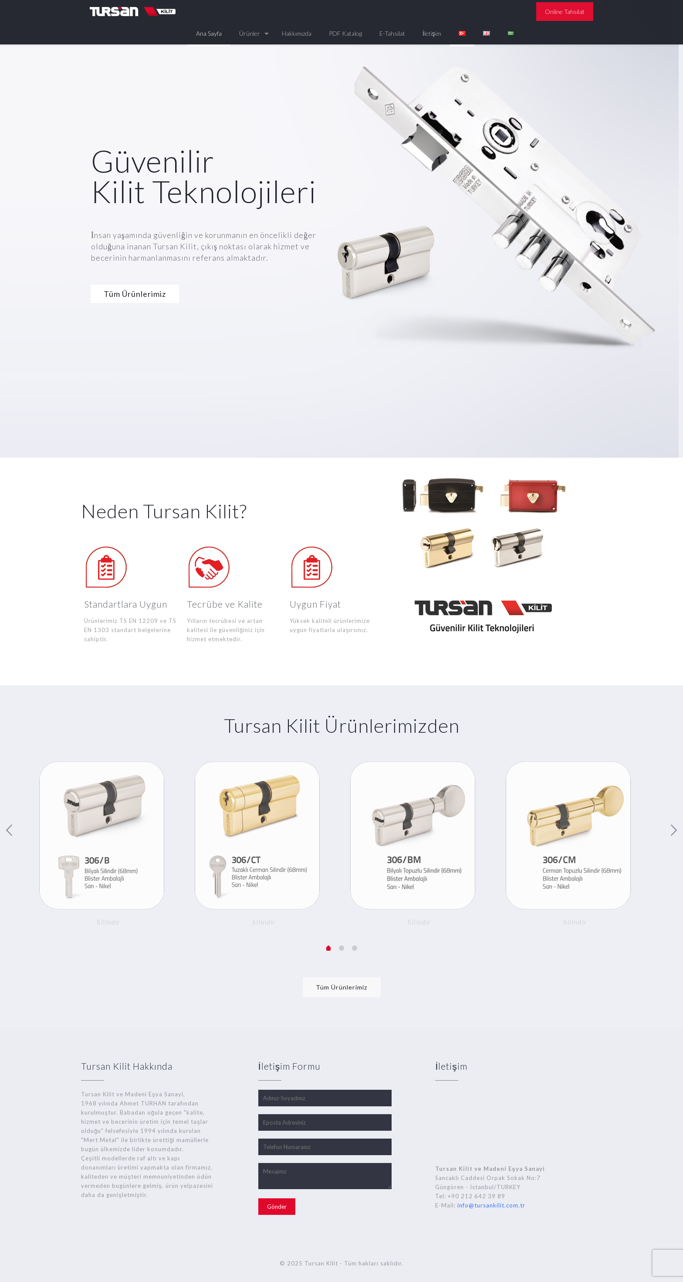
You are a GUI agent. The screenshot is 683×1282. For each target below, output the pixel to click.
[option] (108, 845)
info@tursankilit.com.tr (491, 1205)
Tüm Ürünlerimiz (135, 294)
